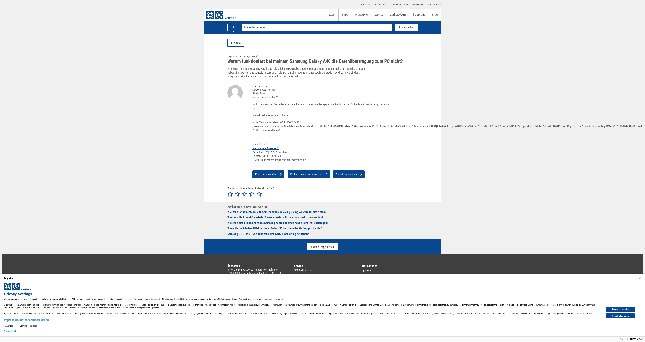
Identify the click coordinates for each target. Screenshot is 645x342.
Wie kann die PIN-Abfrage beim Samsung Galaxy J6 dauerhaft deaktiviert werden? (275, 217)
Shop (345, 15)
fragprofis (419, 15)
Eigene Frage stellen (322, 247)
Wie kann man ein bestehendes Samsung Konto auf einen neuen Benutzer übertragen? (277, 223)
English (9, 278)
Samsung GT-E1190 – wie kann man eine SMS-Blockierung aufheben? (268, 234)
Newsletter (418, 4)
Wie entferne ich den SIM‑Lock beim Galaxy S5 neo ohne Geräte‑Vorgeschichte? (274, 228)
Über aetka (383, 4)
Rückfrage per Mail (268, 174)
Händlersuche (367, 4)
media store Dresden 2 (265, 148)
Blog (435, 15)
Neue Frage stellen (349, 174)
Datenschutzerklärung (34, 320)
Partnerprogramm (400, 4)
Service (378, 15)
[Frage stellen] (317, 27)
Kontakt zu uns (434, 4)
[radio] (230, 194)
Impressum (366, 270)
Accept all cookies (620, 309)
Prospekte (361, 15)
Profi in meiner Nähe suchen (308, 174)
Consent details (10, 331)
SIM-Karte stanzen (303, 270)
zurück (236, 43)
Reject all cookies (620, 316)
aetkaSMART (398, 15)
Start (332, 15)
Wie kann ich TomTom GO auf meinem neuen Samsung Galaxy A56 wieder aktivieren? (276, 212)
